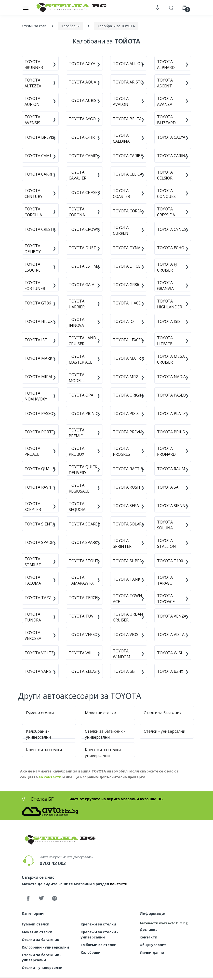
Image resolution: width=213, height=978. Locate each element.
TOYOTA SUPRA (127, 561)
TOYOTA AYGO (82, 119)
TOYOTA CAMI (38, 155)
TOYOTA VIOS (125, 634)
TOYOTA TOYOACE (166, 598)
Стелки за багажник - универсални (41, 957)
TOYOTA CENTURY (33, 193)
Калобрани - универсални (45, 947)
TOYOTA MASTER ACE (80, 359)
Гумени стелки (40, 713)
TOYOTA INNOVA (76, 322)
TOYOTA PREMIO (76, 433)
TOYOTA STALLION (166, 543)
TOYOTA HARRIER (77, 304)
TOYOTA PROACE (32, 451)
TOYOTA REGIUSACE (79, 488)
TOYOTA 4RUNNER (34, 64)
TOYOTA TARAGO (165, 580)
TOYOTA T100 (170, 561)
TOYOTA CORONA (77, 212)
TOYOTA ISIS (168, 321)
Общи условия (153, 944)
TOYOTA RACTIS (128, 468)
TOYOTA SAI (168, 487)
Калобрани (91, 952)
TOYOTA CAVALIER (77, 175)
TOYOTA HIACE (127, 303)
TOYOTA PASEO (171, 395)
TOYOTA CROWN (84, 229)
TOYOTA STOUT (84, 561)
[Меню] (26, 7)
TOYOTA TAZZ (38, 597)
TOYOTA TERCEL (84, 597)
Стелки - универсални (164, 731)
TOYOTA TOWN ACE (127, 598)
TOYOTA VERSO (83, 634)
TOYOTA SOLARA (128, 524)
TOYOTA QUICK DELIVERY (83, 469)
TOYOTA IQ (123, 321)
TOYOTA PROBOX (76, 451)
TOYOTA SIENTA (40, 524)
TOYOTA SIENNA (172, 505)
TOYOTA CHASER (84, 192)
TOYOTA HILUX (39, 321)
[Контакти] (158, 7)
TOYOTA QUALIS (40, 468)
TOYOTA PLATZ (171, 413)
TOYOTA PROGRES (121, 451)
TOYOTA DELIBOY (33, 248)
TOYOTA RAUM (171, 468)
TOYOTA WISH (170, 653)
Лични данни (152, 952)
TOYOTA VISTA (171, 634)
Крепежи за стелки (44, 749)
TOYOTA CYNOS (171, 229)
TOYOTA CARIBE (128, 155)
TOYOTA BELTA (127, 119)
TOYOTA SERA (126, 505)
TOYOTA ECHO (170, 247)
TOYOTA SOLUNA (165, 525)
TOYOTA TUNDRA (33, 617)
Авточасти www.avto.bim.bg (163, 923)
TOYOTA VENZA (171, 616)
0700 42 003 (53, 863)
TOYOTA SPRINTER (122, 543)
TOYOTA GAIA (81, 284)
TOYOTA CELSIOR (165, 175)
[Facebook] (28, 898)
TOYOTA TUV (81, 616)
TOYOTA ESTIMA (84, 266)
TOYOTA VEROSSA (33, 635)
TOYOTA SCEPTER (33, 506)
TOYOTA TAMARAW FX (81, 580)
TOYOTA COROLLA (33, 212)
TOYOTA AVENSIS (32, 119)
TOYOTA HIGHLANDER (169, 304)
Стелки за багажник (162, 713)
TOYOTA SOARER (84, 524)
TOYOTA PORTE (39, 432)
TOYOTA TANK (126, 579)
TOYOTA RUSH (126, 487)
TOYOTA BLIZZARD (166, 119)
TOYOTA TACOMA (33, 580)
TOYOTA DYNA (126, 247)
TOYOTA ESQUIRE (32, 267)
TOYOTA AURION (32, 101)
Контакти (148, 937)
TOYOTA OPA (81, 395)
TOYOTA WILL (81, 653)
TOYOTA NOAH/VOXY (36, 396)
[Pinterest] (54, 898)
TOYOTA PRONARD (166, 451)
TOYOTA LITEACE (165, 340)
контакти (119, 884)
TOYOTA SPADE (39, 542)
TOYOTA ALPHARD (166, 64)
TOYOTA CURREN (121, 230)
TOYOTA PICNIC (83, 413)
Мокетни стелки (100, 713)
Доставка (149, 929)
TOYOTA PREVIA (128, 432)
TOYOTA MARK (38, 358)
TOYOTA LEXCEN (128, 340)
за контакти (50, 777)
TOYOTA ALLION (128, 63)
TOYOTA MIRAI (38, 376)
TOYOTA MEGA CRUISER (171, 359)
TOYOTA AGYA (82, 63)
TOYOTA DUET (82, 247)
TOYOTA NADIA (171, 376)
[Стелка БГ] (70, 7)
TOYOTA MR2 (125, 376)
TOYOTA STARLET (33, 561)
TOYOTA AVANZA (165, 101)
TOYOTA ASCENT (165, 83)
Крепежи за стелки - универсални (99, 934)
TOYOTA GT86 (38, 303)
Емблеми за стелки (99, 944)
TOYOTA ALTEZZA (33, 83)
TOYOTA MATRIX (128, 358)
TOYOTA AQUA (82, 82)
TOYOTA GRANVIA (165, 285)
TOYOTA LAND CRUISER (82, 340)
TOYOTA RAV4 (38, 487)
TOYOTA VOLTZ (39, 653)
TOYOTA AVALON (121, 101)
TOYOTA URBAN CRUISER (128, 617)
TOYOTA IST (36, 340)
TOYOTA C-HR (81, 137)
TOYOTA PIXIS (126, 413)
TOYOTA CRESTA (40, 229)
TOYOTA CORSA (127, 211)
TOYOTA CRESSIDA (166, 212)
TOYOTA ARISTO (128, 82)
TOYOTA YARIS (38, 671)
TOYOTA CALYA (171, 137)
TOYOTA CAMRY (83, 155)
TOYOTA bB (124, 671)
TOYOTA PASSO (39, 413)
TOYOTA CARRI (38, 174)
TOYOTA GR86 (126, 284)
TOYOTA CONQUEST (167, 193)
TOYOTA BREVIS (39, 137)
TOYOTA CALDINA (121, 138)
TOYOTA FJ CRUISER (167, 267)
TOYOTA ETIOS (127, 266)
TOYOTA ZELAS (83, 671)
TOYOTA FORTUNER (35, 285)
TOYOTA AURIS (82, 100)
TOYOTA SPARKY (84, 542)
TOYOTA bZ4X (170, 671)
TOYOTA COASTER (121, 193)
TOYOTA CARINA (172, 155)
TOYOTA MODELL (77, 377)
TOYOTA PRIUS (171, 432)
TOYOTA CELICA (127, 174)
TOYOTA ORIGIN (128, 395)
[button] (171, 7)
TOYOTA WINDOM (121, 654)
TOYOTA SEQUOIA (77, 506)
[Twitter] (41, 898)
